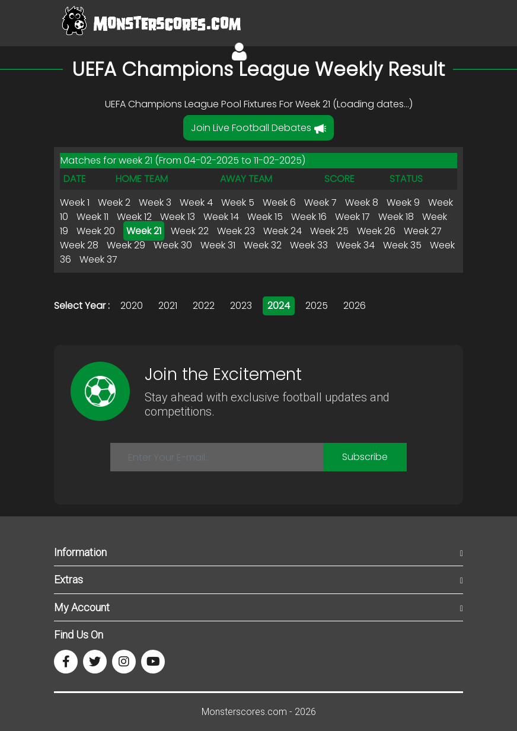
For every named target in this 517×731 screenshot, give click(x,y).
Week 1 (75, 202)
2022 (204, 305)
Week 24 (282, 231)
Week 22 (190, 231)
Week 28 (79, 245)
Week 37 (98, 259)
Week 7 (320, 202)
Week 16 (309, 217)
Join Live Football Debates (258, 128)
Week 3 (155, 202)
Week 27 (423, 231)
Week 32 (263, 245)
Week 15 (265, 217)
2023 (241, 305)
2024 (278, 305)
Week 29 (126, 245)
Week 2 (114, 202)
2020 (131, 305)
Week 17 (352, 217)
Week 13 (177, 217)
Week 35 (402, 245)
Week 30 (173, 245)
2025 (316, 305)
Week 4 (196, 202)
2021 (167, 305)
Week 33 (309, 245)
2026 (354, 305)
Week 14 (221, 217)
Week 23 (236, 231)
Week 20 (95, 231)
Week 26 (376, 231)
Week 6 (279, 202)
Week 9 (403, 202)
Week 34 (355, 245)
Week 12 (134, 217)
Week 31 (217, 245)
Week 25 (329, 231)
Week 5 (237, 202)
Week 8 (361, 202)
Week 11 (92, 217)
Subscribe (365, 457)
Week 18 (396, 217)
